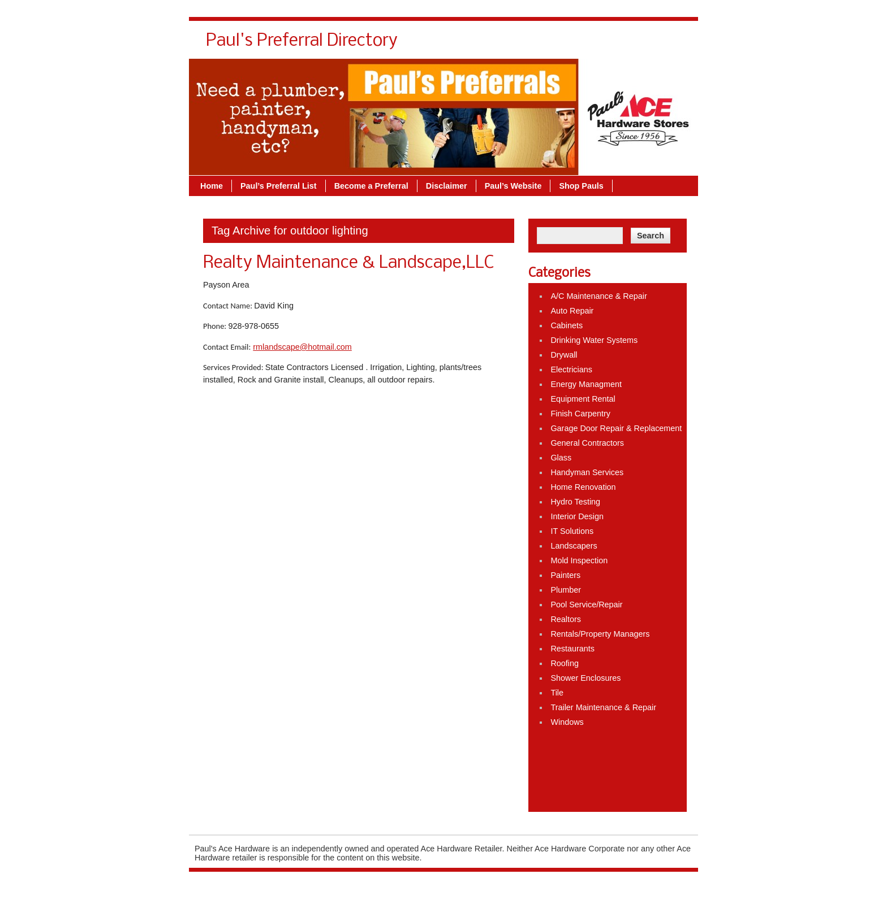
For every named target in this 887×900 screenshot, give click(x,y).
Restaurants (572, 648)
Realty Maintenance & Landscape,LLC (348, 263)
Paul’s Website (513, 185)
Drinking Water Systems (594, 340)
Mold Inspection (579, 560)
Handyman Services (586, 472)
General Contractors (587, 442)
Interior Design (577, 516)
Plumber (565, 589)
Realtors (565, 619)
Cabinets (566, 325)
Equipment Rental (582, 398)
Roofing (564, 663)
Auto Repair (571, 310)
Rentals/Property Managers (599, 633)
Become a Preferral (371, 185)
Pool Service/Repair (586, 604)
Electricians (571, 369)
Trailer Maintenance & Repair (603, 707)
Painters (565, 575)
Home (211, 185)
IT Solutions (571, 531)
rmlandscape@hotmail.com (302, 346)
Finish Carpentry (580, 413)
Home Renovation (582, 487)
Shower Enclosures (585, 677)
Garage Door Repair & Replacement (616, 428)
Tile (556, 692)
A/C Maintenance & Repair (598, 296)
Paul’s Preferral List (278, 185)
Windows (566, 722)
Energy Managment (586, 384)
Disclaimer (446, 185)
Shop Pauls (581, 185)
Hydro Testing (575, 501)
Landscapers (573, 545)
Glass (560, 457)
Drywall (563, 354)
